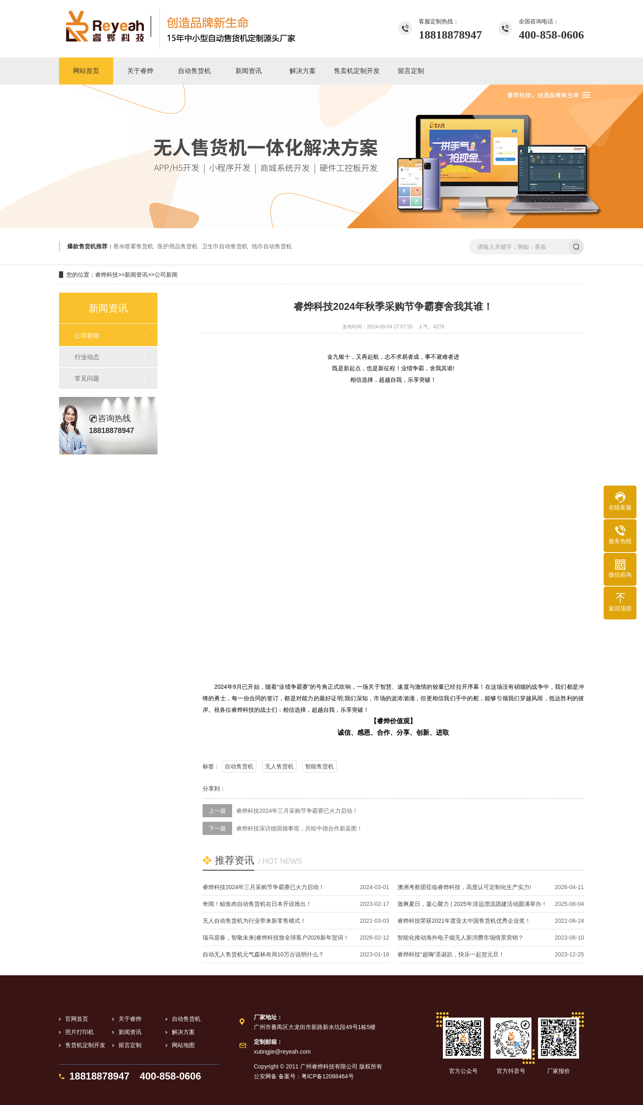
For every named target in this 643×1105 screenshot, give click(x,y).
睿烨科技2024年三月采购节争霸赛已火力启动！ (297, 810)
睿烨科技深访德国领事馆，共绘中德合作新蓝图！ (299, 828)
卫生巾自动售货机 (225, 246)
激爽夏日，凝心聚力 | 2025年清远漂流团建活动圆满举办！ (472, 904)
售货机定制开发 (85, 1045)
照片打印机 (79, 1032)
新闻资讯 (136, 274)
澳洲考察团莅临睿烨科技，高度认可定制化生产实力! (464, 887)
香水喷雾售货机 (133, 246)
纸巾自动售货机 (272, 246)
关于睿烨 (130, 1019)
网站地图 (183, 1045)
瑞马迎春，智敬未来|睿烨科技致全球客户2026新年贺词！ (276, 937)
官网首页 (76, 1019)
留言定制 (130, 1045)
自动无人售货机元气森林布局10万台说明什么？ (263, 954)
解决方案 (183, 1032)
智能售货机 (319, 766)
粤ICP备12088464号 (327, 1076)
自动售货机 (239, 766)
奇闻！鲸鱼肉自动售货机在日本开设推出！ (257, 904)
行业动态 (87, 356)
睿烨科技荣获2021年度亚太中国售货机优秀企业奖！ (464, 920)
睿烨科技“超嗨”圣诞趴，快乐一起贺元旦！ (450, 954)
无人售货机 (279, 766)
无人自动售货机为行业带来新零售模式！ (254, 920)
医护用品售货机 (177, 246)
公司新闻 (166, 274)
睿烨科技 (106, 274)
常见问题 (87, 378)
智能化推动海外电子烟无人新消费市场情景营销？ (460, 937)
